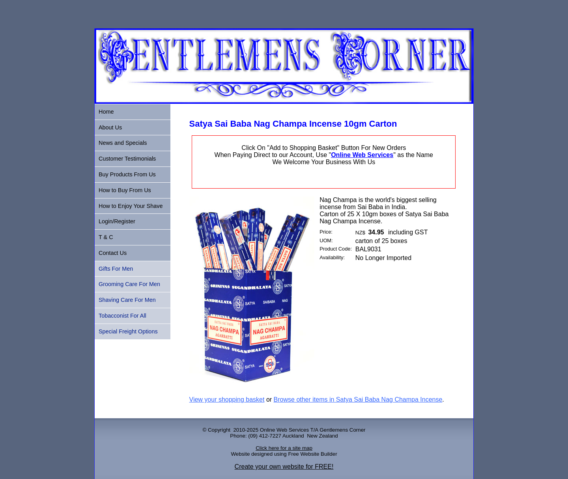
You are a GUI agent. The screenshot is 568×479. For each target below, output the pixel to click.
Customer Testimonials (127, 158)
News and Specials (123, 143)
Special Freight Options (128, 331)
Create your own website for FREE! (284, 466)
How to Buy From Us (125, 190)
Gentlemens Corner (342, 430)
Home (106, 112)
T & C (106, 237)
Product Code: (336, 249)
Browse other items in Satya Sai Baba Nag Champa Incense (358, 399)
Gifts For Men (116, 269)
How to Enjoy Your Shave (131, 206)
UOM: (326, 240)
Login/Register (117, 221)
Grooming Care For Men (129, 284)
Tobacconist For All (122, 315)
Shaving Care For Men (127, 300)
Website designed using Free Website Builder (284, 454)
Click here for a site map (284, 448)
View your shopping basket (227, 399)
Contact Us (113, 253)
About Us (110, 127)
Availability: (332, 257)
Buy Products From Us (127, 174)
